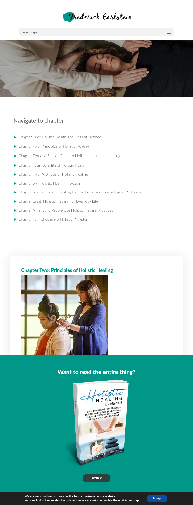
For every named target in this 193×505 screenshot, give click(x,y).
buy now (96, 480)
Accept (157, 498)
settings (133, 500)
